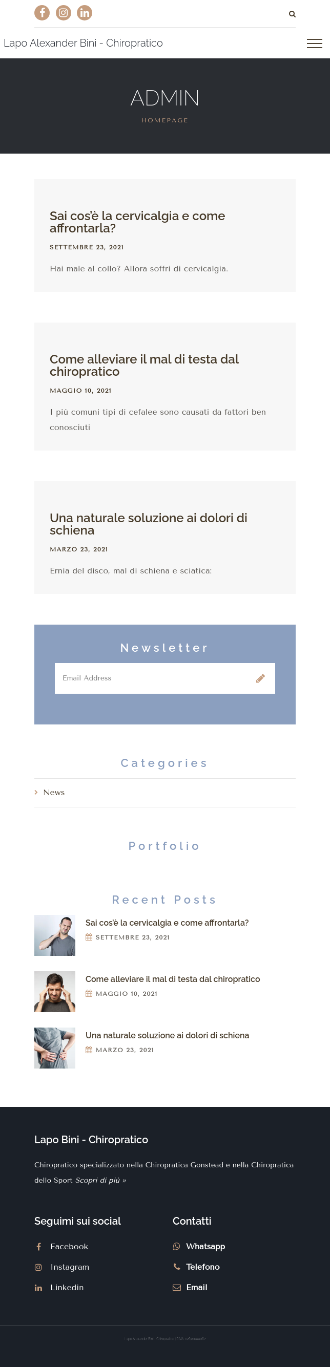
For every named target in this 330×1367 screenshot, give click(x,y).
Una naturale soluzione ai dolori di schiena (149, 524)
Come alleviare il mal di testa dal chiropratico (144, 365)
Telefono (203, 1267)
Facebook (69, 1246)
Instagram (69, 1267)
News (54, 792)
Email (197, 1287)
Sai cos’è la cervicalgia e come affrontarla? (137, 222)
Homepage (165, 120)
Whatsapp (205, 1246)
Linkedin (67, 1287)
